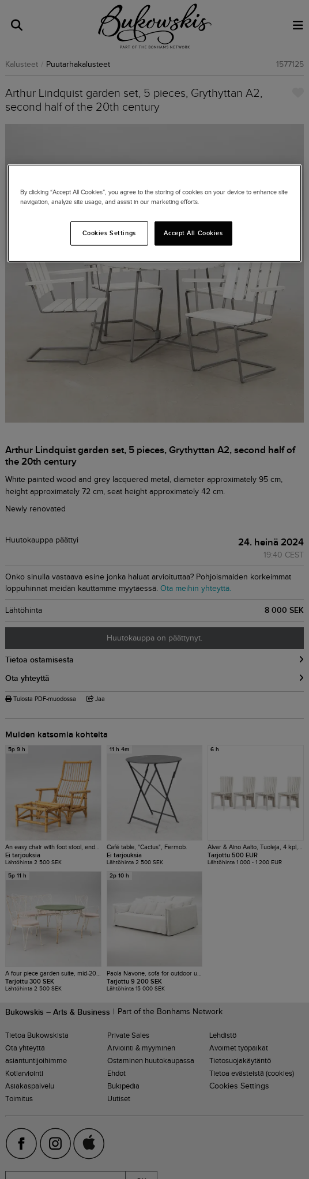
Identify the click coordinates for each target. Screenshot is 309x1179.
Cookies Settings (109, 232)
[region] (154, 213)
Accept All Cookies (193, 232)
